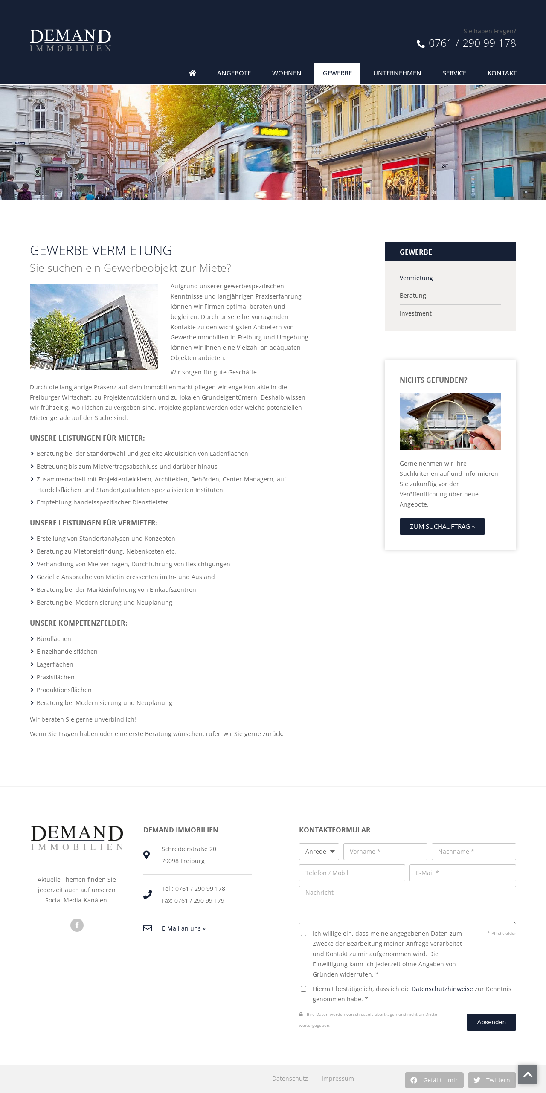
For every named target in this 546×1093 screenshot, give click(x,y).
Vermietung (416, 278)
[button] (434, 1080)
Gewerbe (337, 73)
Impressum (338, 1078)
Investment (416, 313)
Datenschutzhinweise (442, 989)
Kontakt (502, 73)
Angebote (234, 73)
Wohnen (287, 73)
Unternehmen (397, 73)
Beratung (413, 295)
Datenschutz (290, 1078)
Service (454, 73)
